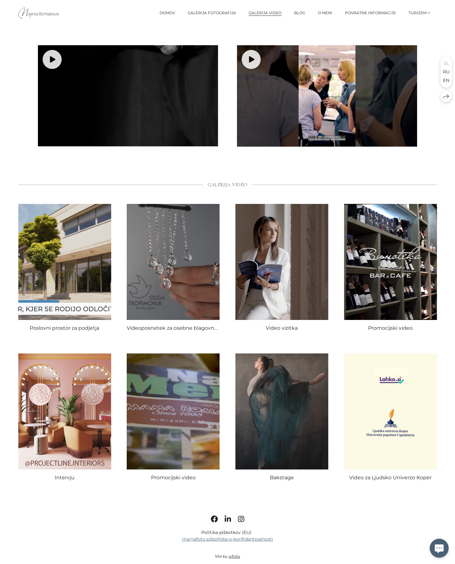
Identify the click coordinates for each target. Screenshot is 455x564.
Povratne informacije (370, 12)
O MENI (325, 12)
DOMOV (167, 12)
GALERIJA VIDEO (265, 12)
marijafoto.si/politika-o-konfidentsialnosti (227, 551)
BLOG (299, 12)
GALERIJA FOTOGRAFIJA (212, 12)
